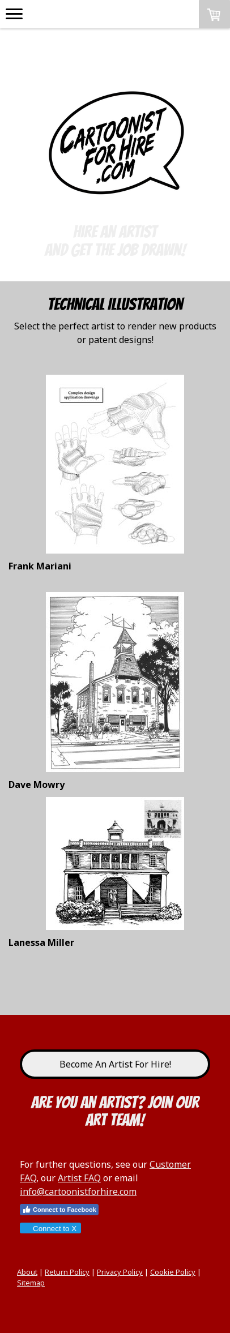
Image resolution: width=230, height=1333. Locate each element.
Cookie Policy (172, 1272)
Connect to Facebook (59, 1209)
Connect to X (49, 1228)
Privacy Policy (120, 1272)
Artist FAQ (79, 1178)
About (27, 1272)
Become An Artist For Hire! (115, 1064)
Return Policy (67, 1272)
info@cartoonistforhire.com (78, 1191)
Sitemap (31, 1283)
